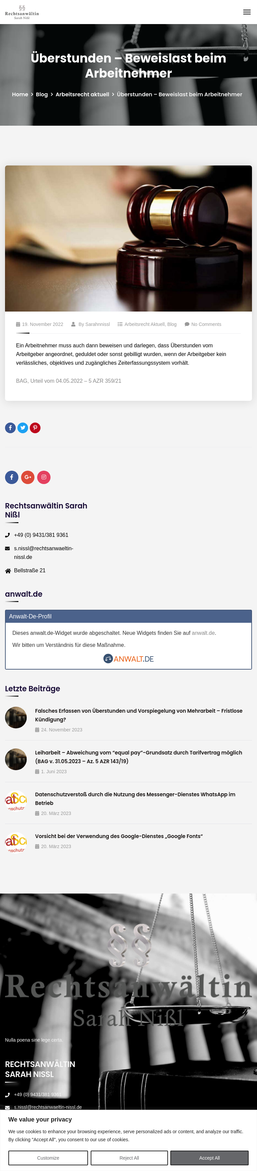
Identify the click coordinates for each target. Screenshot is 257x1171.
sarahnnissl (97, 324)
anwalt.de (203, 633)
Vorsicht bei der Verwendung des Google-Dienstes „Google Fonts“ (119, 836)
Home (20, 94)
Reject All (129, 1158)
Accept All (209, 1158)
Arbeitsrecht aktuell (82, 94)
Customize (48, 1158)
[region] (128, 1140)
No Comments (203, 324)
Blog (42, 94)
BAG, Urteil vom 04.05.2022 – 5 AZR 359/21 (68, 381)
